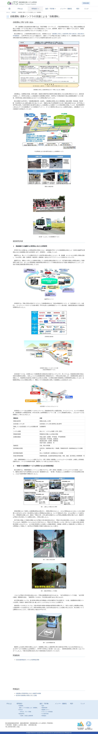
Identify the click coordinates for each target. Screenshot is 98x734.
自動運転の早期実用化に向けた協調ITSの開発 (28, 693)
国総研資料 (44, 707)
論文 (42, 705)
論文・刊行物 (50, 9)
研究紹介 (35, 9)
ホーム (8, 12)
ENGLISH (86, 3)
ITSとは (20, 9)
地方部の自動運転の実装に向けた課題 (26, 695)
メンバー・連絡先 (66, 9)
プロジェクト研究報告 (47, 711)
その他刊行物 (44, 713)
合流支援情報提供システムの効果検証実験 (27, 659)
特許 (77, 9)
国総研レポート (45, 709)
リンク (86, 9)
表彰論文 (43, 715)
